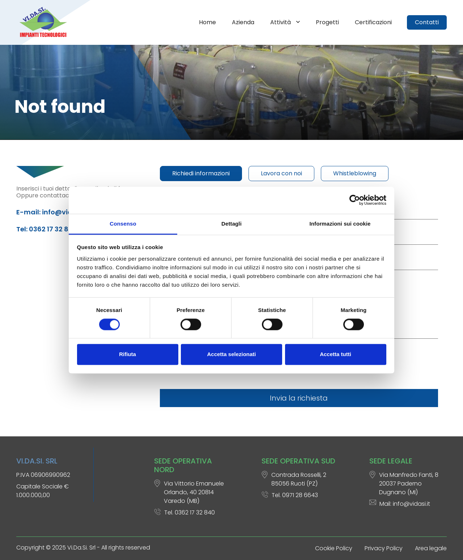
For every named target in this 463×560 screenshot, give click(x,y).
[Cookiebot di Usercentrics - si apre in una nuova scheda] (354, 199)
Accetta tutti (335, 354)
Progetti (327, 22)
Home (207, 22)
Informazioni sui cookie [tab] (340, 224)
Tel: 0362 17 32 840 (46, 229)
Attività (281, 22)
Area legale (431, 548)
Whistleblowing (354, 173)
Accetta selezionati (231, 354)
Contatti (427, 22)
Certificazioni (373, 22)
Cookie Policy (333, 548)
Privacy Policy (384, 548)
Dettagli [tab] (231, 224)
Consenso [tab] (123, 224)
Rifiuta (127, 354)
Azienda (243, 22)
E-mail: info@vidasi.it (52, 212)
